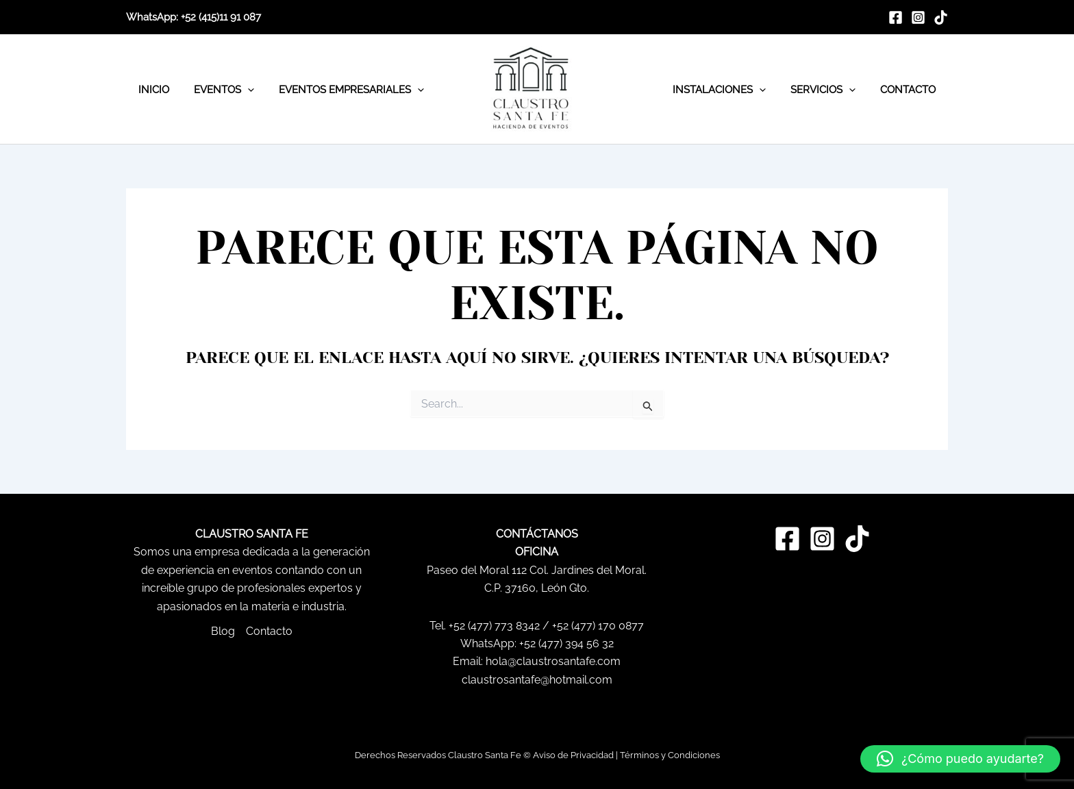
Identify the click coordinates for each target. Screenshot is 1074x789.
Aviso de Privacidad (573, 754)
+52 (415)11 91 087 (221, 17)
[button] (960, 759)
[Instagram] (918, 17)
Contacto (269, 631)
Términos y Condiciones (670, 754)
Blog (223, 631)
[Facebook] (895, 17)
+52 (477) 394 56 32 (566, 643)
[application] (241, 89)
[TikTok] (941, 17)
